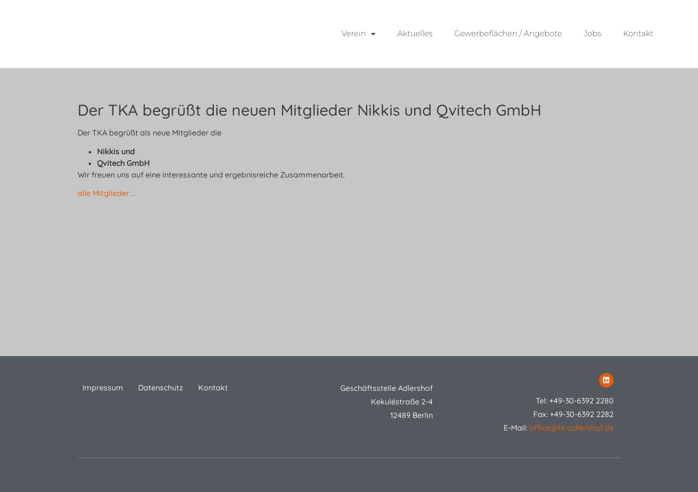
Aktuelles (414, 33)
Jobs (592, 33)
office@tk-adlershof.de (571, 427)
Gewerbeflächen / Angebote (508, 33)
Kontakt (638, 33)
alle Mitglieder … (106, 193)
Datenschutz (160, 387)
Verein (358, 34)
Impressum (102, 387)
